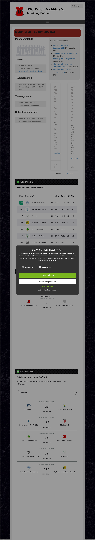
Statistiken (45, 267)
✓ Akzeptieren (47, 275)
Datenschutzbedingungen (47, 290)
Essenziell (27, 267)
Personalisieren (47, 286)
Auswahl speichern (47, 282)
